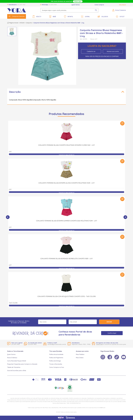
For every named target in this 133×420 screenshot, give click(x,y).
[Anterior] (8, 217)
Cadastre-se (91, 51)
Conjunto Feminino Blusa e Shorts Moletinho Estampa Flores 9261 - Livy (66, 145)
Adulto (37, 16)
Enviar (109, 322)
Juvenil (85, 16)
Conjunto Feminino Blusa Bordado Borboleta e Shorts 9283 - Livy (66, 258)
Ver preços (122, 4)
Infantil (68, 16)
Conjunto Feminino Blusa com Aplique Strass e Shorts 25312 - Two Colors (66, 296)
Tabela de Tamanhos (13, 367)
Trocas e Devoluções (55, 364)
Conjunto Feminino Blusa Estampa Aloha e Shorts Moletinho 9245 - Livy (66, 183)
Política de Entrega (55, 361)
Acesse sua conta (113, 51)
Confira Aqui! (112, 333)
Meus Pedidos (80, 354)
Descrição (15, 91)
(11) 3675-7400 (21, 4)
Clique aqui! (78, 1)
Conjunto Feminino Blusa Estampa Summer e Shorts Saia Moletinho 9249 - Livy (66, 221)
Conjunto (29, 23)
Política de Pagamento (56, 357)
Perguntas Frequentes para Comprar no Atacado (22, 364)
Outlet (120, 16)
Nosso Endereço (12, 357)
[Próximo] (125, 217)
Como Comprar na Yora (56, 367)
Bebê (52, 16)
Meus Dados (79, 357)
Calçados (103, 16)
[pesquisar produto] (96, 10)
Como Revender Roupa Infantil (16, 361)
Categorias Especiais (17, 16)
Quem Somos (76, 4)
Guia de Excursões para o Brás (16, 370)
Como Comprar (99, 4)
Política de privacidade (56, 354)
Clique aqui (99, 344)
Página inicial (13, 23)
